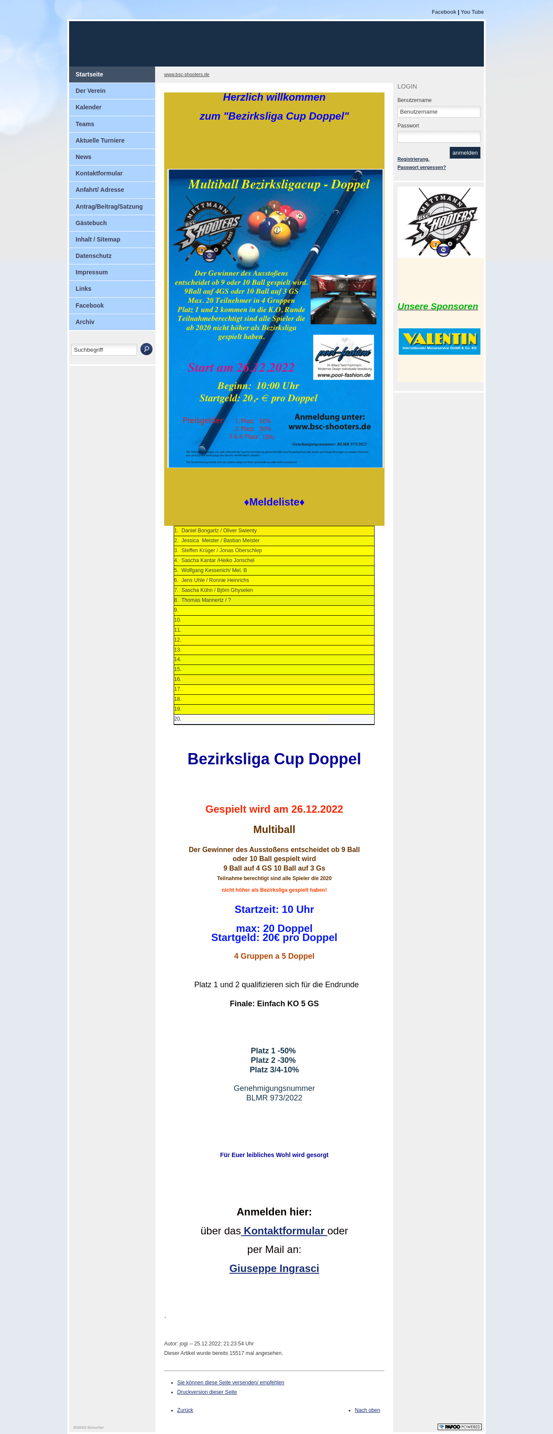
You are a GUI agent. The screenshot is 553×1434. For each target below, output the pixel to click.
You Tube (472, 12)
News (84, 156)
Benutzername (414, 100)
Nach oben (367, 1410)
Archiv (85, 321)
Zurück (185, 1410)
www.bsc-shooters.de (187, 74)
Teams (85, 124)
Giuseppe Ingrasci (274, 1268)
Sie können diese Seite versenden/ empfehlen (230, 1383)
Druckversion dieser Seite (207, 1392)
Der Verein (90, 90)
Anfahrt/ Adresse (100, 189)
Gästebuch (91, 222)
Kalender (89, 107)
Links (84, 288)
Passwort (408, 126)
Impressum (92, 272)
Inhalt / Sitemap (98, 239)
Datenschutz (93, 255)
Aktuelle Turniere (100, 140)
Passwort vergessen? (421, 167)
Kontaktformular (99, 173)
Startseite (89, 74)
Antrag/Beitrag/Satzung (109, 206)
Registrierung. (413, 159)
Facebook (445, 12)
